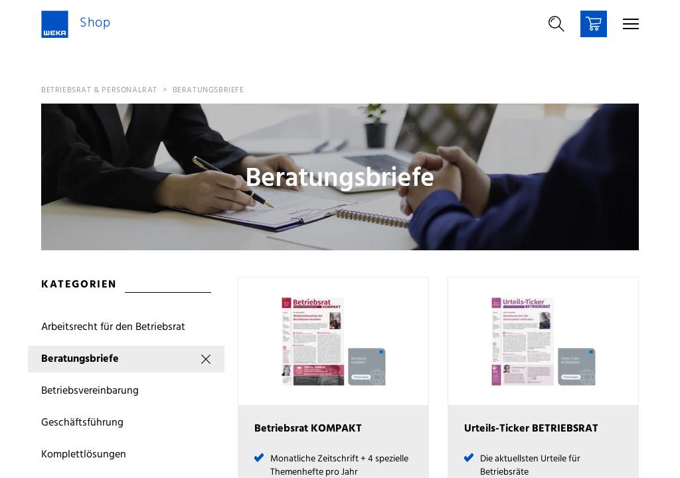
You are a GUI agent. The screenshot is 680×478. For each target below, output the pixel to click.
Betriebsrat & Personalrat (99, 90)
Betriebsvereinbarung (90, 391)
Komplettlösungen (83, 455)
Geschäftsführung (82, 423)
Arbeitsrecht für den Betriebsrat (113, 327)
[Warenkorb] (593, 24)
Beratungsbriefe (208, 90)
